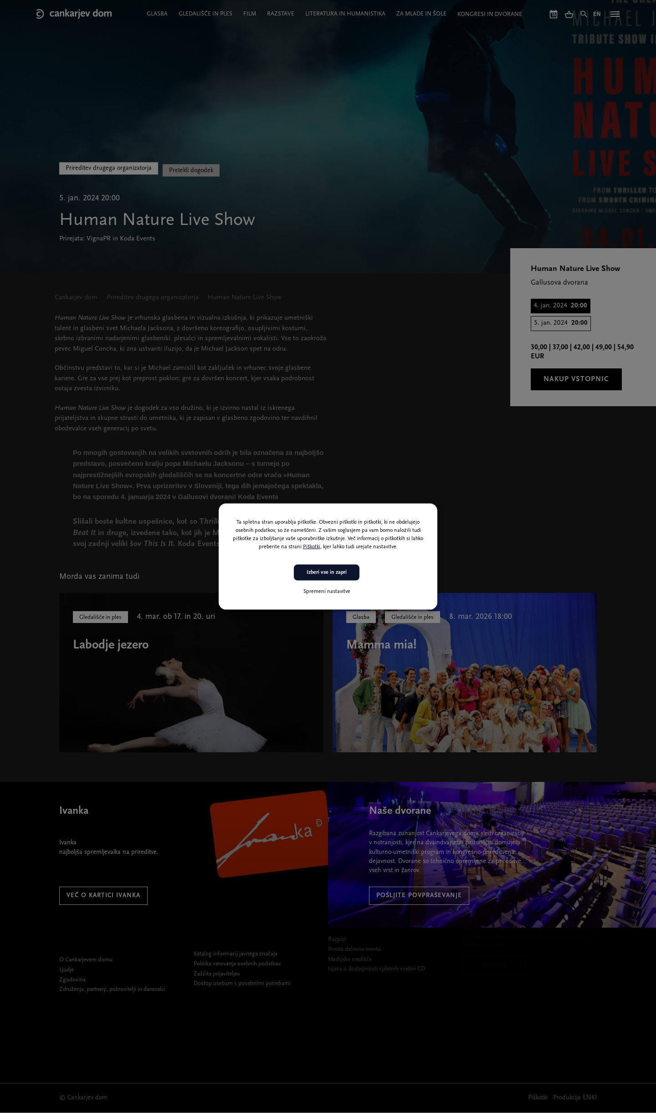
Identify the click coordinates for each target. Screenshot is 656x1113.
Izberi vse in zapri (327, 572)
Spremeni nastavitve (326, 591)
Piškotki (311, 547)
